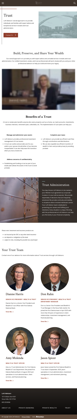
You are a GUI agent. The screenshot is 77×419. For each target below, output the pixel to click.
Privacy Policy (26, 417)
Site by (38, 416)
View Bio (9, 312)
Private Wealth (49, 408)
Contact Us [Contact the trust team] (9, 35)
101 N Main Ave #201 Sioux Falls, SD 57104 (9, 398)
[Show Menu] (3, 3)
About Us (6, 408)
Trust (67, 408)
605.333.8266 (6, 402)
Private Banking (26, 408)
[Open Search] (74, 3)
